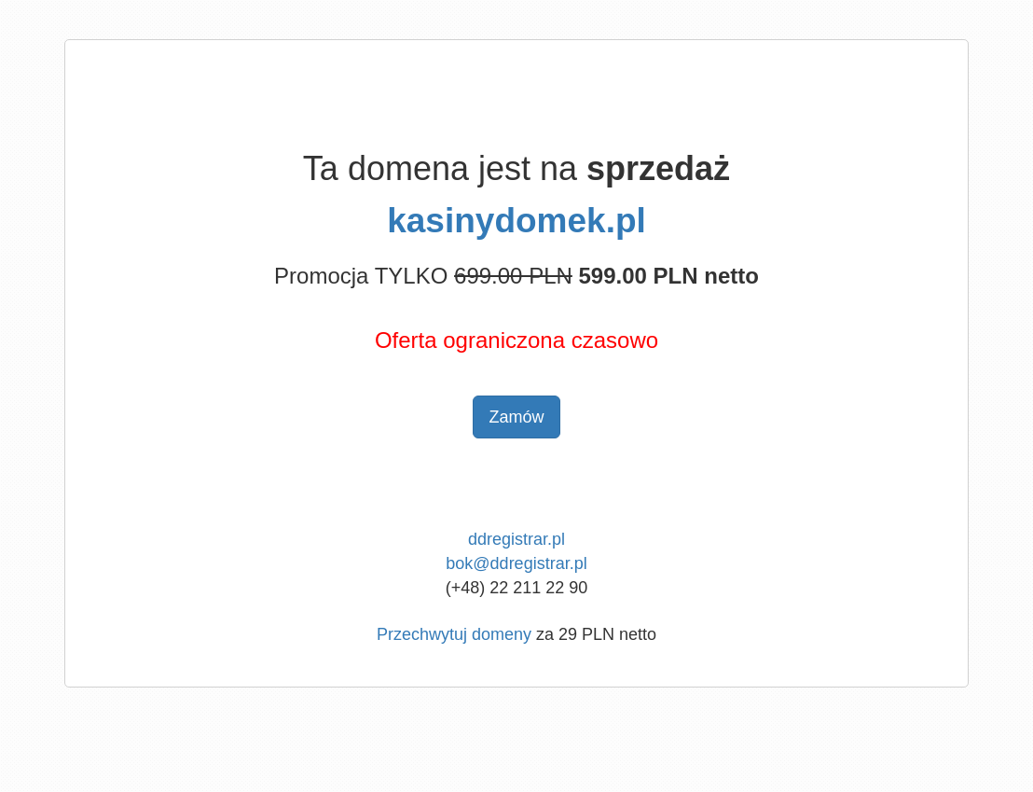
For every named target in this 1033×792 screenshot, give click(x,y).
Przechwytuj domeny (454, 634)
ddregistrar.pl (516, 539)
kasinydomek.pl (516, 220)
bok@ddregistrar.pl (516, 563)
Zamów (516, 417)
